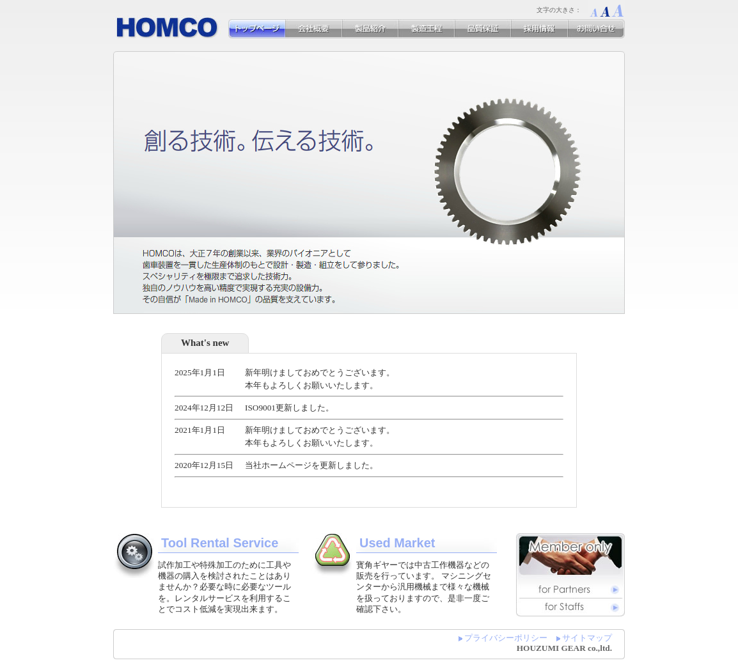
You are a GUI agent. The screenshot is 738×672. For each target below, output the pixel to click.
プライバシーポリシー (505, 638)
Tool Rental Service (219, 543)
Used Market (397, 543)
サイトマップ (587, 638)
